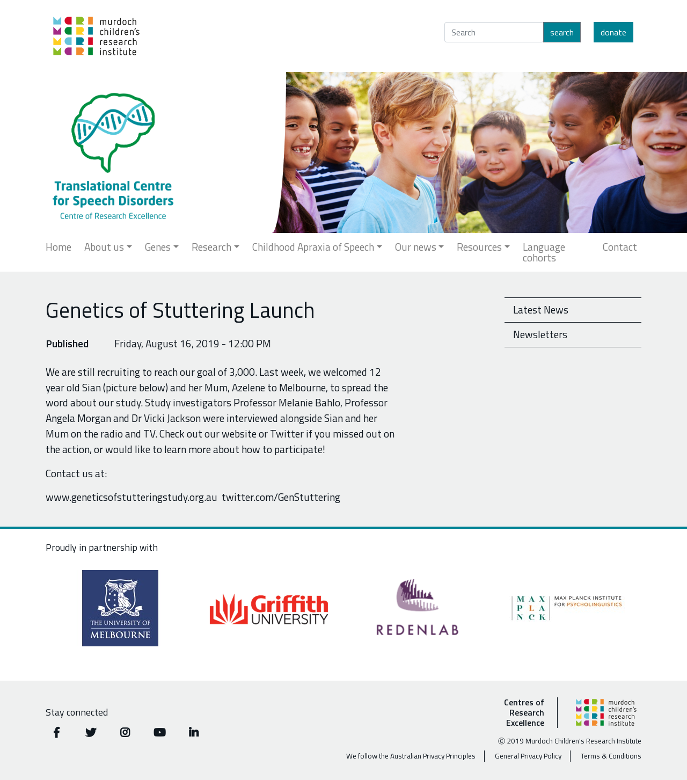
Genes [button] (158, 246)
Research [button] (211, 246)
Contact (620, 246)
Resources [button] (479, 246)
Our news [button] (415, 246)
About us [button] (104, 246)
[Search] (494, 32)
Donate (613, 32)
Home (58, 246)
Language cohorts (544, 252)
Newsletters (540, 334)
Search (562, 32)
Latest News (540, 309)
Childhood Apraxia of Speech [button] (313, 246)
